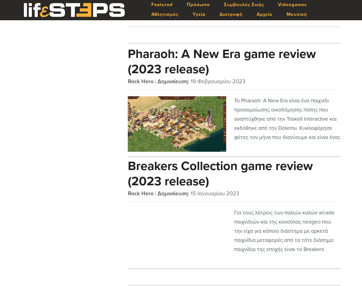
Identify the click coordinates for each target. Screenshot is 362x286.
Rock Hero (141, 81)
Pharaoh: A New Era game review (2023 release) (222, 61)
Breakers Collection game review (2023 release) (220, 173)
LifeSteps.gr (74, 10)
